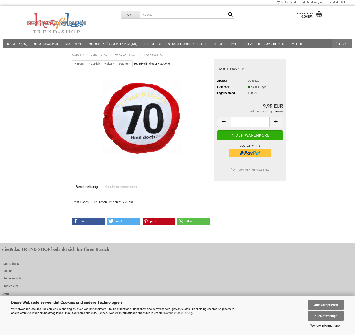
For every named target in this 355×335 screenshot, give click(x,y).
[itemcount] (250, 122)
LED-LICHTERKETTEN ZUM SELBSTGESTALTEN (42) (175, 44)
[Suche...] (130, 15)
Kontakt (8, 270)
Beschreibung (87, 187)
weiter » (109, 63)
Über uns (342, 44)
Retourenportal (12, 278)
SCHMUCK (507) (17, 44)
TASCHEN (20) (74, 44)
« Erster (79, 63)
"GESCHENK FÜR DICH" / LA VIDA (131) (113, 44)
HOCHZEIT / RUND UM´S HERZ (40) (264, 44)
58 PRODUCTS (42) (224, 44)
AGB (6, 293)
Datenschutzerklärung (178, 313)
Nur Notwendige (326, 316)
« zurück (94, 63)
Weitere (297, 44)
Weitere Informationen (325, 325)
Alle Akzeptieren (326, 305)
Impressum (10, 286)
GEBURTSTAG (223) (46, 44)
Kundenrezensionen (121, 187)
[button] (88, 221)
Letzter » (124, 63)
